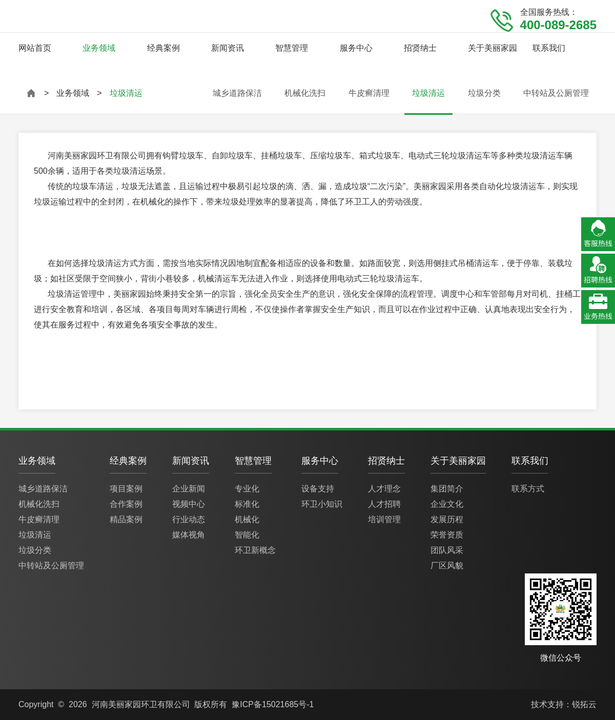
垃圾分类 (484, 93)
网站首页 (34, 48)
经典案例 (163, 48)
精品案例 (126, 519)
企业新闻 (188, 488)
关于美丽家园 (492, 48)
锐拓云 (584, 704)
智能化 (247, 534)
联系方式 (527, 488)
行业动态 (188, 519)
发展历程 (446, 519)
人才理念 (384, 488)
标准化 (247, 504)
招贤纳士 (420, 48)
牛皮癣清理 (368, 93)
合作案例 (126, 504)
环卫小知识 (321, 504)
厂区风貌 (446, 565)
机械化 (247, 519)
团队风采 (446, 550)
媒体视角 (188, 534)
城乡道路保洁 (237, 93)
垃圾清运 (428, 93)
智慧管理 (291, 48)
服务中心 (356, 48)
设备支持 (317, 488)
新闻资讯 (227, 48)
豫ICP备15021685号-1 (273, 704)
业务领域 (99, 48)
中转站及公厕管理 (556, 93)
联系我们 (548, 48)
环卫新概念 (255, 550)
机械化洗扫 (304, 93)
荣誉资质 (446, 534)
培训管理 (384, 519)
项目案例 (126, 488)
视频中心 (188, 504)
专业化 (247, 488)
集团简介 (446, 488)
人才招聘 (384, 504)
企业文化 (446, 504)
